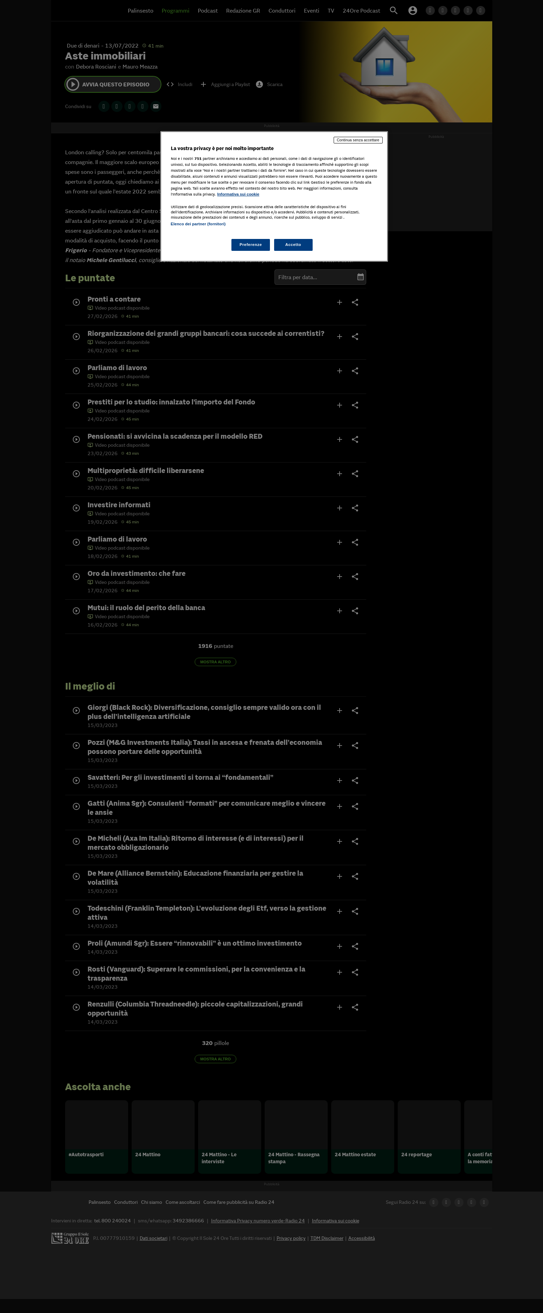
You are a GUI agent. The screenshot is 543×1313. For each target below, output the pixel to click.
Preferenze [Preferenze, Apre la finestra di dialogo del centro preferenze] (250, 244)
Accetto (293, 244)
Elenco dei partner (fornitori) (198, 224)
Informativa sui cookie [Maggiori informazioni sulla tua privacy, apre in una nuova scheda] (238, 194)
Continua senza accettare (358, 140)
